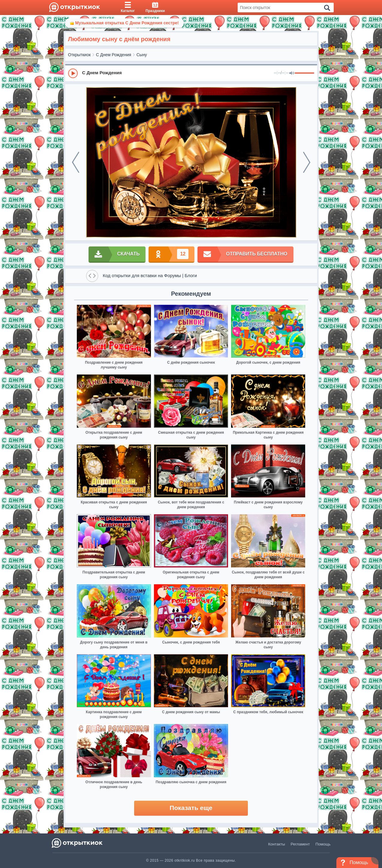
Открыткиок (79, 54)
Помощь (322, 844)
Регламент (300, 844)
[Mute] (292, 73)
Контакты (276, 844)
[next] (307, 162)
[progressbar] (304, 73)
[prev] (76, 162)
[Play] (73, 73)
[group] (191, 73)
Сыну (142, 54)
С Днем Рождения (113, 54)
